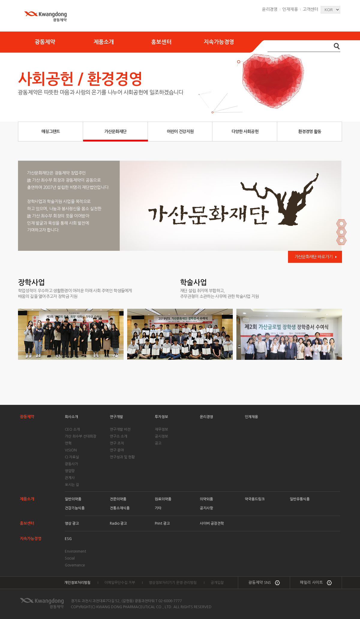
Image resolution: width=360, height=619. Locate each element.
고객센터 (310, 9)
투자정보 (161, 417)
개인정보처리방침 (77, 582)
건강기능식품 (75, 508)
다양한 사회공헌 (245, 131)
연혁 (68, 443)
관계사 (70, 478)
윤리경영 (270, 9)
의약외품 (206, 499)
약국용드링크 (255, 499)
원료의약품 (163, 499)
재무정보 (161, 429)
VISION (71, 450)
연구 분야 (117, 450)
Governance (75, 565)
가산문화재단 (115, 131)
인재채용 (290, 9)
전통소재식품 (120, 508)
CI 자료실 (72, 457)
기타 (158, 508)
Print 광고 (162, 523)
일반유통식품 (300, 499)
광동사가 (71, 464)
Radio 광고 (118, 523)
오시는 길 (72, 485)
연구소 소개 (118, 436)
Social (70, 558)
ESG (68, 539)
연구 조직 (117, 443)
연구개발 (116, 417)
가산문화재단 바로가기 (313, 257)
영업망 (70, 471)
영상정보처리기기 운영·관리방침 (173, 582)
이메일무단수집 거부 (119, 582)
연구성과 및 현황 (122, 457)
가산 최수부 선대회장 (80, 436)
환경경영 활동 (309, 131)
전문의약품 (118, 499)
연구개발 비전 (120, 429)
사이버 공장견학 (212, 523)
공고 (158, 443)
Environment (75, 551)
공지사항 (206, 508)
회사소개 (71, 417)
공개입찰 (217, 582)
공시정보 (161, 436)
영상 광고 (72, 523)
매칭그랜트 (50, 131)
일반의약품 (73, 499)
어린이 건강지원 (180, 131)
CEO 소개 (72, 429)
